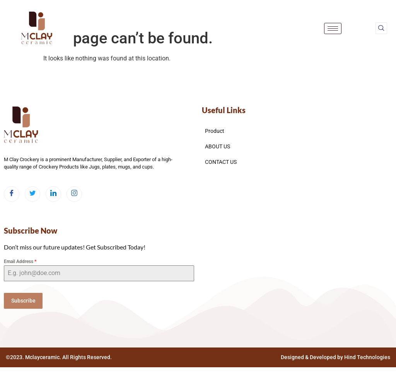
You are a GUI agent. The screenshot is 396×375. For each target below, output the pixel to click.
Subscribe (23, 301)
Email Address (20, 261)
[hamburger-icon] (332, 28)
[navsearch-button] (381, 28)
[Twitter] (32, 194)
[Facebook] (11, 194)
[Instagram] (74, 194)
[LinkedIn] (53, 194)
